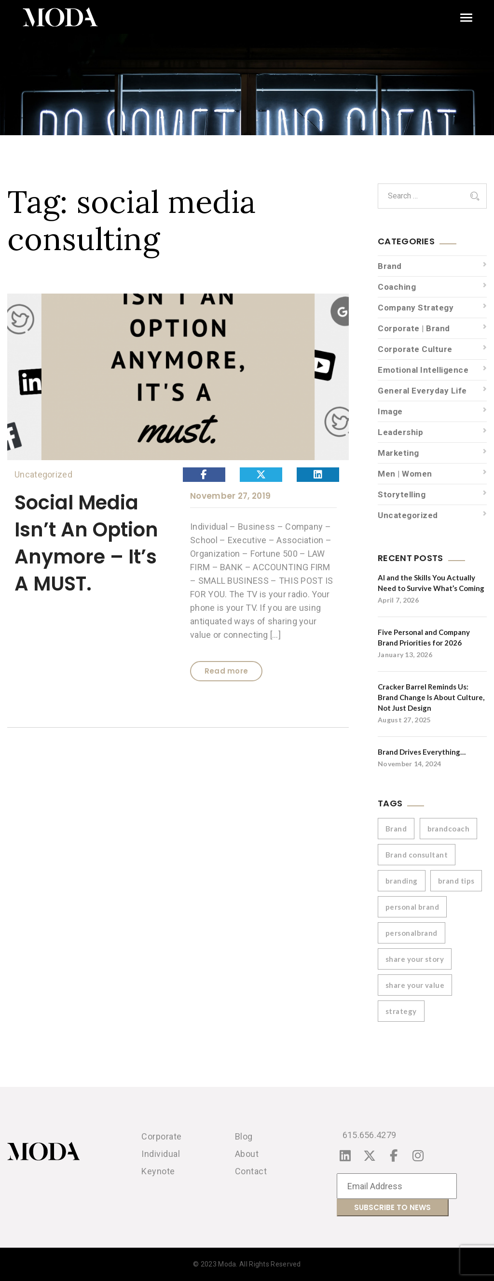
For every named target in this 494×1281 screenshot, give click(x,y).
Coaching (397, 287)
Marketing (398, 453)
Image (390, 411)
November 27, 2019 (230, 496)
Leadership (400, 432)
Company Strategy (415, 307)
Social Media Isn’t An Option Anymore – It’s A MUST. (86, 543)
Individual (160, 1154)
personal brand (412, 906)
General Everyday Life (422, 390)
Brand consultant (416, 854)
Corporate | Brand (414, 328)
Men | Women (405, 474)
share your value (414, 985)
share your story (414, 959)
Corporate (161, 1136)
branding (401, 880)
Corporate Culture (415, 349)
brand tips (456, 880)
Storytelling (401, 494)
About (247, 1154)
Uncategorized (43, 474)
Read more (226, 671)
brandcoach (448, 828)
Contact (251, 1171)
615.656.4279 (370, 1135)
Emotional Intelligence (423, 370)
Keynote (158, 1171)
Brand (390, 266)
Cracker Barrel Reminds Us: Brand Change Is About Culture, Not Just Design (431, 697)
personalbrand (411, 933)
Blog (244, 1136)
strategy (401, 1011)
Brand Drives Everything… (422, 751)
